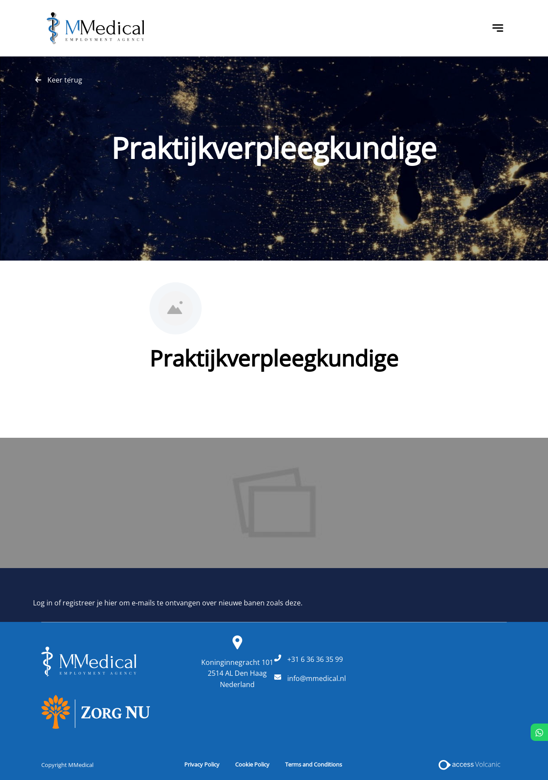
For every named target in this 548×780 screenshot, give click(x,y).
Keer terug (64, 80)
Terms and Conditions (313, 764)
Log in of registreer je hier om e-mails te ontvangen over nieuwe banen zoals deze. (167, 603)
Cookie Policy (252, 764)
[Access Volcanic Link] (470, 765)
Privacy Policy (201, 764)
